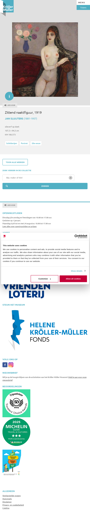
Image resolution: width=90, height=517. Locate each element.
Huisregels (7, 498)
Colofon (5, 508)
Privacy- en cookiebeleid (13, 505)
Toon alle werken (15, 162)
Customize (44, 279)
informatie (8, 95)
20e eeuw (36, 143)
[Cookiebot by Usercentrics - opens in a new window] (76, 236)
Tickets (83, 7)
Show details (76, 271)
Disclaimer (7, 501)
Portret (24, 143)
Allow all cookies (73, 279)
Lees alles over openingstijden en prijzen (19, 226)
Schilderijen (11, 143)
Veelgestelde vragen (11, 495)
